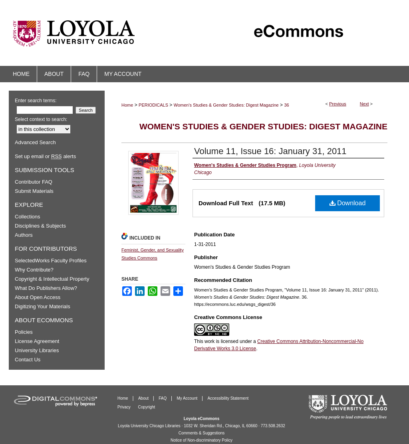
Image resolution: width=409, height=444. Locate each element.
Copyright (146, 407)
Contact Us (27, 360)
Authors (24, 235)
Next (364, 103)
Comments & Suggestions (202, 433)
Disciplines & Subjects (40, 226)
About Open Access (37, 297)
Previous (337, 103)
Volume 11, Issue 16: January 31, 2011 (270, 151)
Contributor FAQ (33, 182)
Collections (27, 217)
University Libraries (37, 350)
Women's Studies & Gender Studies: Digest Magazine (226, 105)
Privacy (124, 407)
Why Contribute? (34, 270)
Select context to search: (41, 119)
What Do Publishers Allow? (46, 288)
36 (286, 105)
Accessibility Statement (227, 398)
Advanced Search (35, 142)
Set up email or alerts (45, 156)
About (144, 398)
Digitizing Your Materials (42, 306)
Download (348, 203)
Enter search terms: (36, 100)
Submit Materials (34, 191)
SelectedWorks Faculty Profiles (51, 261)
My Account (188, 398)
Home (127, 105)
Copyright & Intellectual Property (52, 279)
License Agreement (37, 341)
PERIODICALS (153, 105)
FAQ (163, 398)
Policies (24, 332)
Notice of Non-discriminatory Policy (201, 440)
